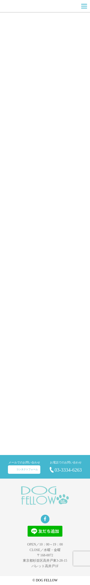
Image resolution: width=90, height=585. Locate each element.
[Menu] (84, 6)
